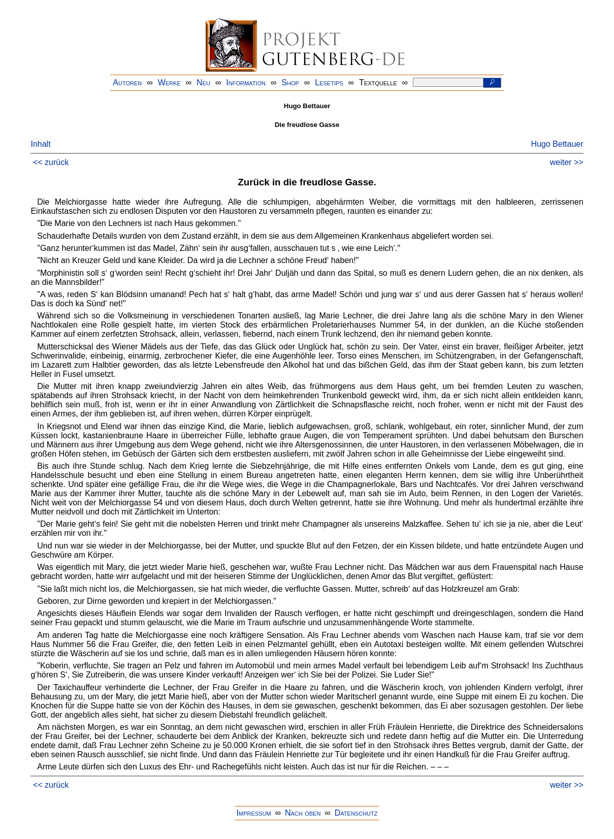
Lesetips (329, 82)
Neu (203, 82)
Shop (290, 82)
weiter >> (567, 162)
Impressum (254, 813)
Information (246, 82)
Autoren (127, 82)
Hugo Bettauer (557, 144)
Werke (169, 82)
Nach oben (302, 813)
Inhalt (40, 144)
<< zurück (51, 162)
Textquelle (378, 82)
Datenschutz (356, 813)
